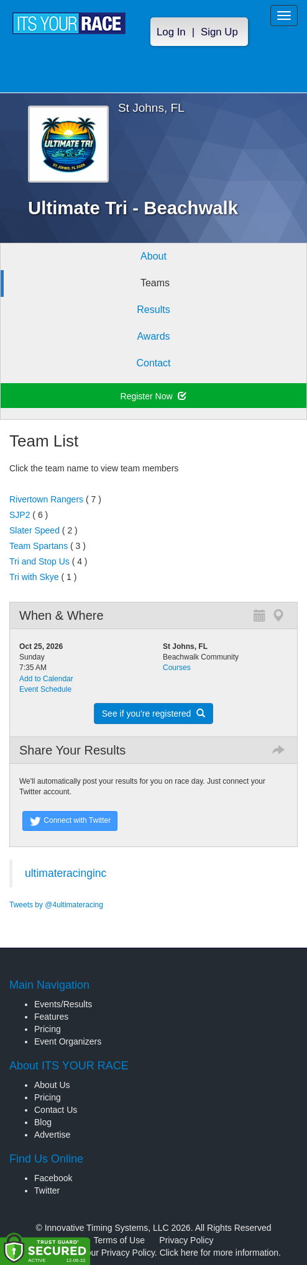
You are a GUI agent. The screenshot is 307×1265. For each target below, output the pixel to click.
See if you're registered (153, 714)
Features (51, 1017)
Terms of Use (119, 1240)
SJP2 (19, 515)
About (153, 256)
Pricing (47, 1029)
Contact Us (55, 1110)
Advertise (52, 1135)
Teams (155, 283)
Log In (171, 32)
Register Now (154, 396)
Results (153, 309)
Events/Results (63, 1004)
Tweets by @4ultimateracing (56, 904)
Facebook (53, 1178)
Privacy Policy (186, 1240)
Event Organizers (67, 1041)
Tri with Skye (34, 577)
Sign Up (219, 32)
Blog (43, 1122)
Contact (153, 363)
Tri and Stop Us (39, 561)
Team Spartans (38, 546)
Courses (177, 667)
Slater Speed (34, 530)
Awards (153, 336)
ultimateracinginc (65, 873)
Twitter (47, 1190)
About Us (52, 1085)
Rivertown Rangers (46, 499)
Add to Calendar (46, 678)
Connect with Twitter (70, 821)
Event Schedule (45, 689)
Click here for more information (219, 1253)
